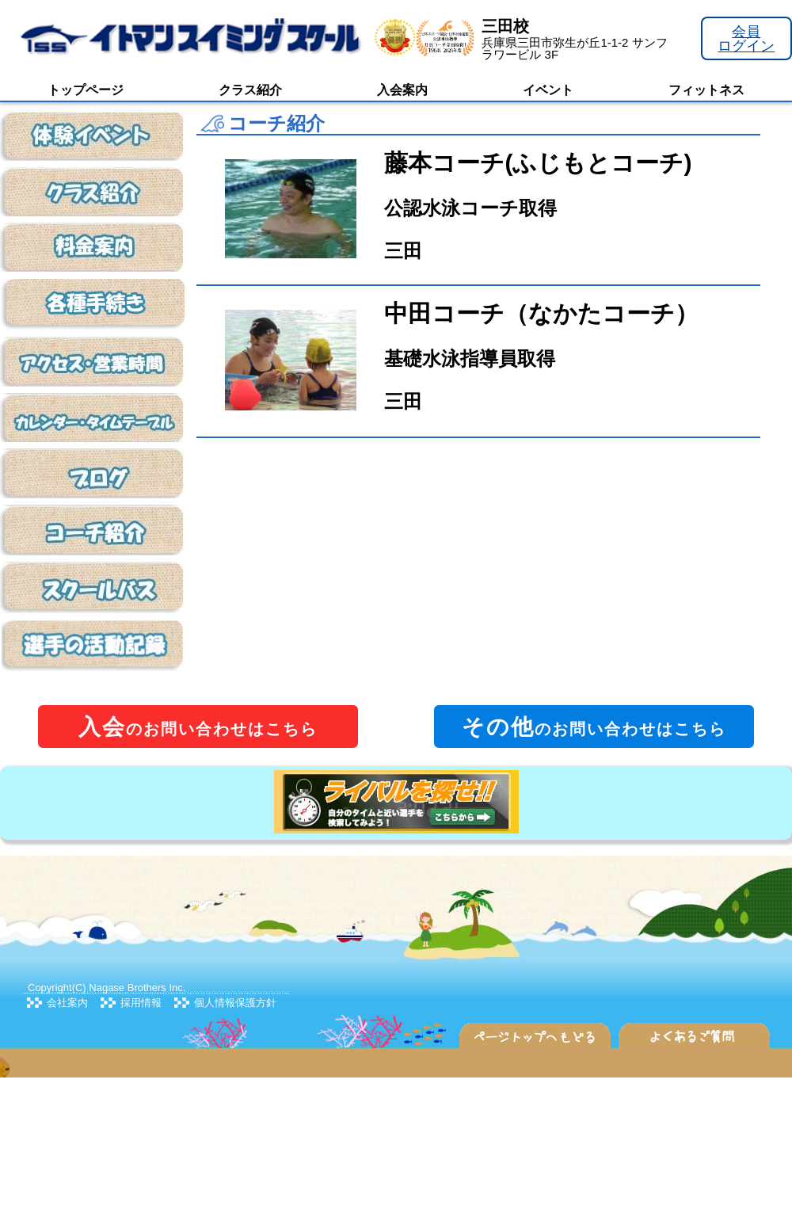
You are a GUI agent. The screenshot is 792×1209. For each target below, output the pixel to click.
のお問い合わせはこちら (198, 727)
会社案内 (67, 1003)
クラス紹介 (250, 90)
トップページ (86, 90)
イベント (548, 90)
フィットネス (706, 90)
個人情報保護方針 (235, 1003)
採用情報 (141, 1003)
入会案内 (402, 90)
